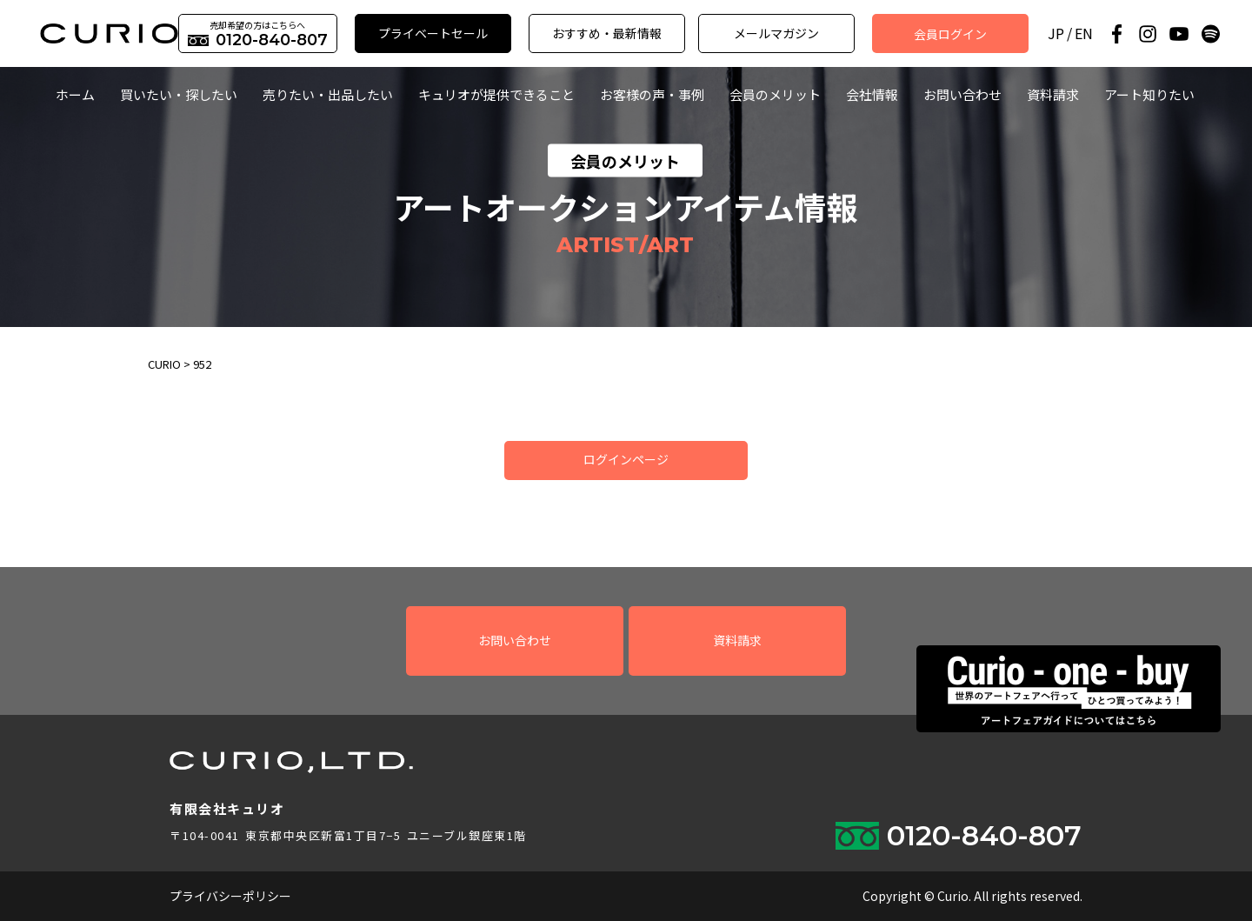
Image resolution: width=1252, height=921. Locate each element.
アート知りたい (1149, 94)
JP (1056, 33)
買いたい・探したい (178, 94)
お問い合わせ (962, 94)
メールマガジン (776, 33)
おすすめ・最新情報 (607, 33)
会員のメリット (775, 94)
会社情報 (872, 94)
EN (1084, 33)
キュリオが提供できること (496, 94)
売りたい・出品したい (328, 94)
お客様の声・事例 (652, 94)
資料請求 (1053, 94)
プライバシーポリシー (230, 895)
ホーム (75, 94)
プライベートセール (433, 33)
